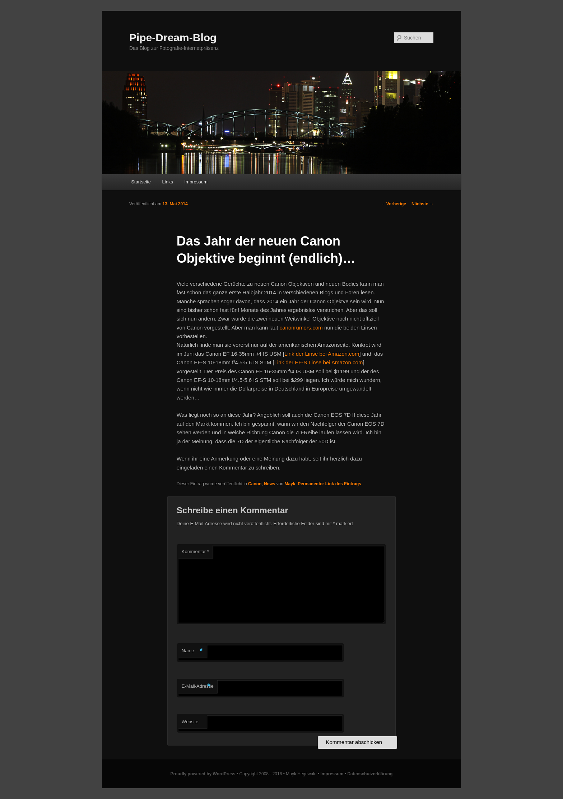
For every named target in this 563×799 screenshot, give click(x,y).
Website (190, 721)
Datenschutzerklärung (369, 773)
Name (192, 651)
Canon (254, 483)
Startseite (141, 181)
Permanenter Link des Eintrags (329, 483)
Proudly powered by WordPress (203, 773)
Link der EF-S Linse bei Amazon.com (318, 362)
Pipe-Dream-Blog (173, 37)
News (269, 483)
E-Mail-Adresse (198, 686)
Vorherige (393, 203)
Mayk (289, 483)
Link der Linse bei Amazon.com (321, 354)
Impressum (195, 181)
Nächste (422, 203)
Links (167, 181)
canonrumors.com (301, 327)
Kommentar (195, 551)
